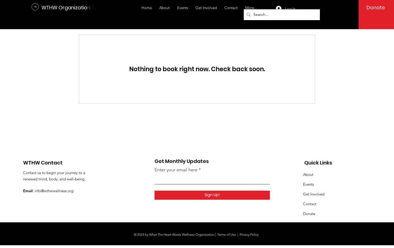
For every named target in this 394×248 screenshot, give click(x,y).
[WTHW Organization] (65, 7)
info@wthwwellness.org (54, 190)
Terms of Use (226, 234)
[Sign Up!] (212, 195)
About (308, 174)
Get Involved (313, 194)
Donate (309, 213)
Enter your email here (176, 170)
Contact (309, 203)
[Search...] (281, 14)
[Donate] (376, 7)
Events (308, 184)
